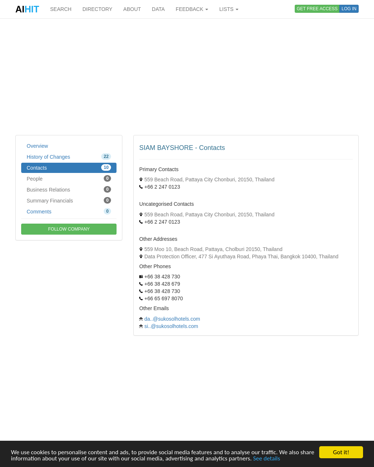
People (69, 178)
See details (266, 459)
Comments (69, 211)
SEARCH (60, 9)
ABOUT (132, 9)
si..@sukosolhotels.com (171, 326)
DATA (158, 9)
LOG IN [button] (348, 8)
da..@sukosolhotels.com (172, 319)
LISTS (228, 9)
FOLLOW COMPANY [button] (69, 229)
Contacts (69, 167)
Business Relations (69, 189)
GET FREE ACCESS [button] (317, 8)
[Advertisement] (187, 77)
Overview (37, 146)
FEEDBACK (192, 9)
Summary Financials (69, 200)
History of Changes (69, 156)
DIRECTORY (97, 9)
